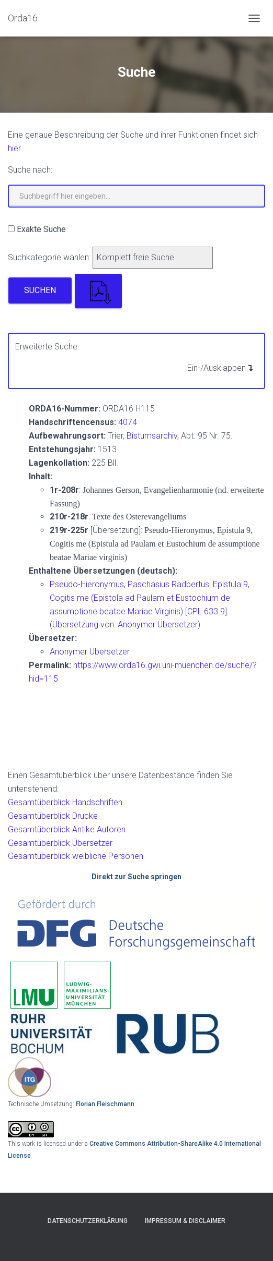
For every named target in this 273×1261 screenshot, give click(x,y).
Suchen (40, 290)
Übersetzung (75, 624)
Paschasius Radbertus (168, 584)
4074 (127, 422)
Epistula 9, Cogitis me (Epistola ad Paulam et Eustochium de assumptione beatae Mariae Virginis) (149, 597)
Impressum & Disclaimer (185, 1220)
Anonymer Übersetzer (158, 624)
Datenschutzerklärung (88, 1220)
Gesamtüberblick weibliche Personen (75, 856)
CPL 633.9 (206, 611)
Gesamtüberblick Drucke (53, 816)
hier (14, 148)
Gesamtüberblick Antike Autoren (67, 829)
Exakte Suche (41, 229)
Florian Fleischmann (105, 1104)
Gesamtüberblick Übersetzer (60, 843)
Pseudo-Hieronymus (87, 584)
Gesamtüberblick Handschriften (65, 802)
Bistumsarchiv (152, 436)
